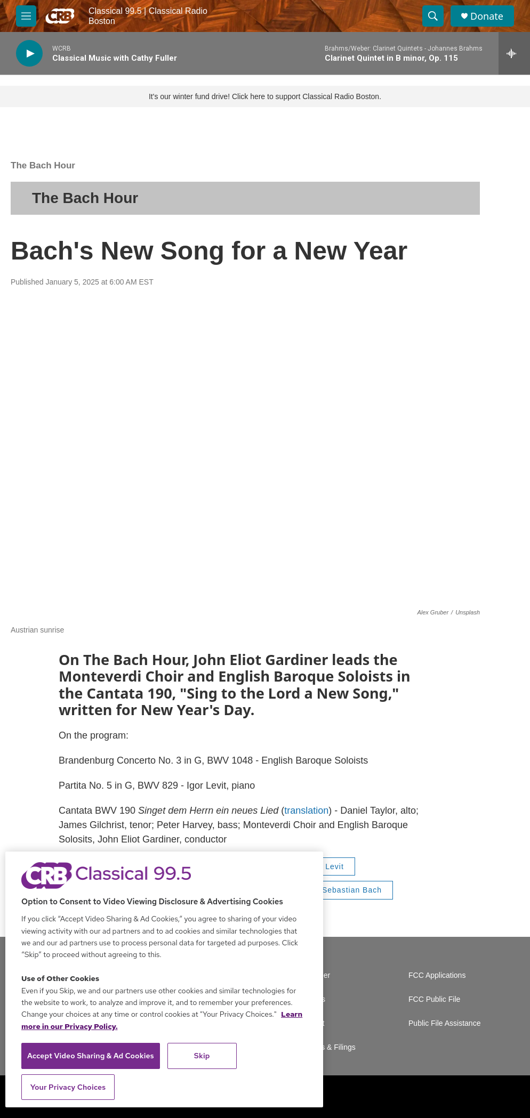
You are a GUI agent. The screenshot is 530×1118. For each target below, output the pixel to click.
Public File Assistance (444, 1023)
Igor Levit (326, 866)
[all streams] (514, 53)
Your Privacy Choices (68, 1087)
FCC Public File (434, 999)
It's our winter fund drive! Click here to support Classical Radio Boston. (265, 96)
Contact (311, 1023)
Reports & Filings (327, 1047)
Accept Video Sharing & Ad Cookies (90, 1055)
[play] (29, 53)
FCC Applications (436, 975)
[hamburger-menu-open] (26, 16)
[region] (164, 979)
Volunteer (314, 975)
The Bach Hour (43, 165)
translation (306, 810)
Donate (486, 16)
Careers (312, 999)
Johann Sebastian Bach (337, 890)
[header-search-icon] (433, 16)
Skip (202, 1055)
